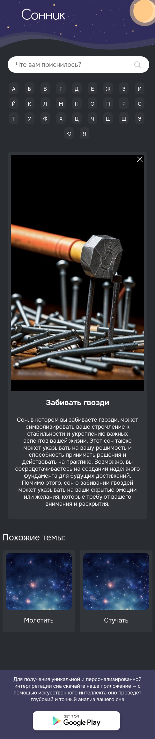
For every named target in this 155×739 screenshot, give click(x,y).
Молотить (39, 620)
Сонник (43, 16)
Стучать (116, 620)
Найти (137, 64)
